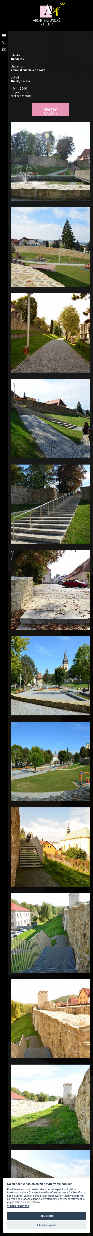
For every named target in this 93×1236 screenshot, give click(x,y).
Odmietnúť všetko (46, 1225)
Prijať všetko (46, 1215)
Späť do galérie (51, 111)
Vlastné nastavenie (18, 1205)
